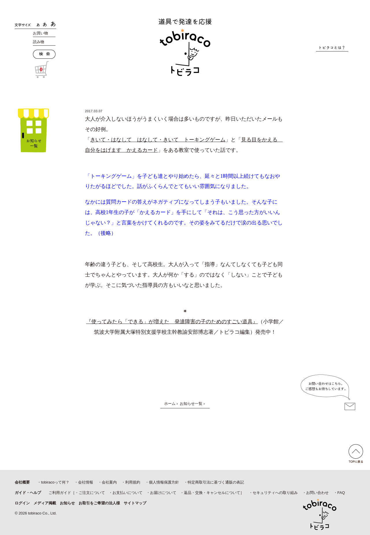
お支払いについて (127, 492)
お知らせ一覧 (191, 403)
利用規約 (132, 482)
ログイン (22, 503)
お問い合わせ (317, 492)
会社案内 (109, 482)
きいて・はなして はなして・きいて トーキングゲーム (157, 140)
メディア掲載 (45, 503)
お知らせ (67, 503)
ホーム (169, 403)
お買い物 (40, 33)
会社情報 (85, 482)
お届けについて (163, 492)
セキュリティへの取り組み (275, 492)
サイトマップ (135, 503)
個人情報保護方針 (164, 482)
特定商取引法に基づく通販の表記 (216, 482)
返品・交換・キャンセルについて (212, 492)
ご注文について (92, 492)
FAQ (341, 492)
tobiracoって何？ (55, 482)
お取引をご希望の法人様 (99, 503)
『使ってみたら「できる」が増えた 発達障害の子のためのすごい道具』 (172, 321)
